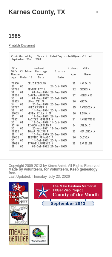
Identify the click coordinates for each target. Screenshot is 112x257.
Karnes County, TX (37, 12)
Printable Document (22, 45)
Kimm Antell (57, 166)
